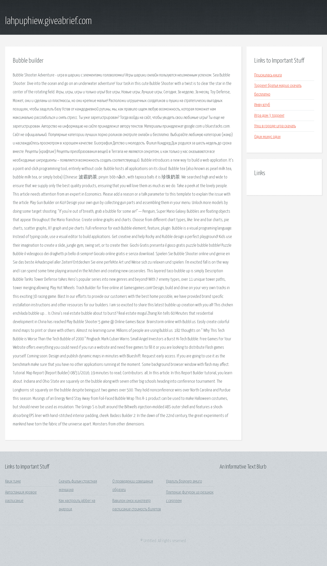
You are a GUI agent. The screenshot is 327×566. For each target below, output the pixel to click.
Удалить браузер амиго (184, 481)
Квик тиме (13, 481)
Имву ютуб (262, 105)
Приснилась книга (268, 75)
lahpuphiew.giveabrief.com (48, 21)
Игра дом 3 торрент (269, 116)
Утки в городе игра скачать (275, 126)
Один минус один (267, 137)
